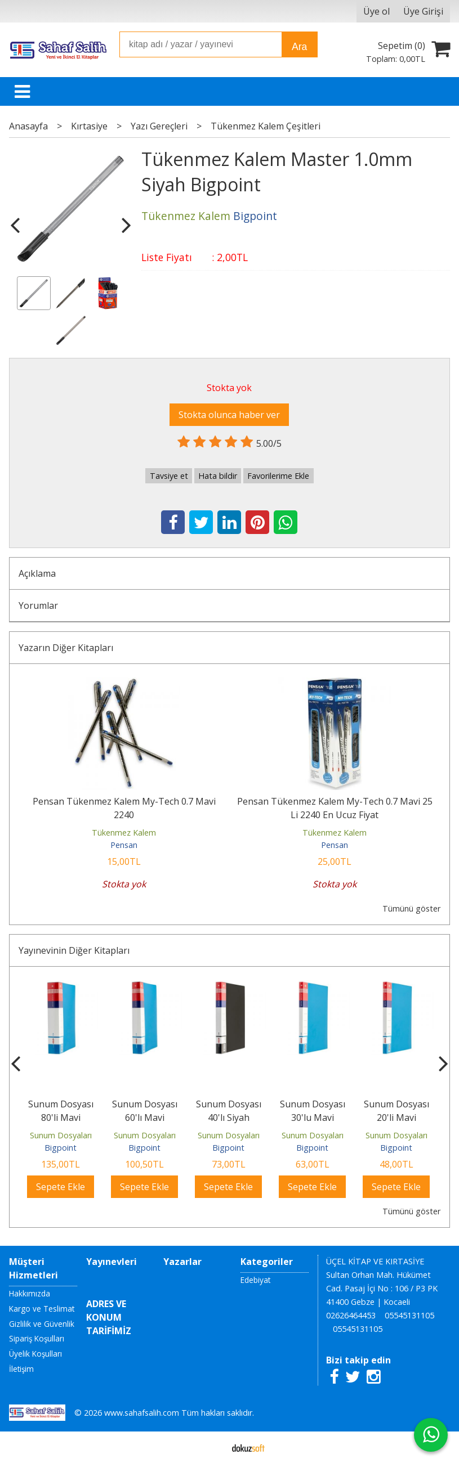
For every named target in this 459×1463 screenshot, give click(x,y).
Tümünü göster (411, 908)
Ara (299, 46)
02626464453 (351, 1315)
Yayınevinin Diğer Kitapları (74, 950)
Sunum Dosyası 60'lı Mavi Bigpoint (144, 1117)
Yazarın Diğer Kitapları (66, 647)
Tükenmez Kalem (124, 832)
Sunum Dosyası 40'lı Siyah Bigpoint (228, 1117)
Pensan (123, 845)
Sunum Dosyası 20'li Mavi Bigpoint (396, 1117)
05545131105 (409, 1315)
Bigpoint (60, 1147)
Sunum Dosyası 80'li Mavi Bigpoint (60, 1117)
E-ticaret (211, 1447)
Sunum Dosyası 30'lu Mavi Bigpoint (312, 1117)
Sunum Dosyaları (61, 1135)
